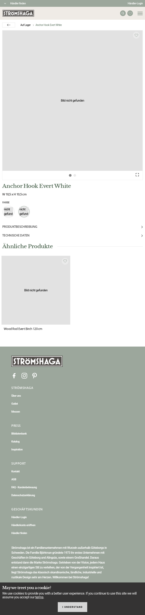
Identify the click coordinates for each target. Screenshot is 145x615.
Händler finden (18, 3)
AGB (13, 479)
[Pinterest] (34, 375)
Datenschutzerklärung (23, 495)
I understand (72, 607)
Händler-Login (135, 3)
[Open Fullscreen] (137, 174)
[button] (72, 100)
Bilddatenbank (19, 433)
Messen (15, 411)
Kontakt (15, 471)
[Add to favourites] (136, 35)
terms (39, 597)
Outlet (14, 403)
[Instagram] (24, 375)
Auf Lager (25, 24)
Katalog (15, 441)
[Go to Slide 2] (74, 175)
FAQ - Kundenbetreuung (24, 487)
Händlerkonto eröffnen (23, 525)
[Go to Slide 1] (70, 175)
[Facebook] (14, 375)
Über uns (16, 395)
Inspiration (17, 449)
